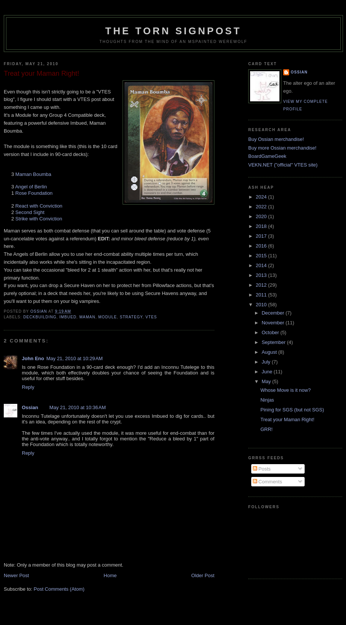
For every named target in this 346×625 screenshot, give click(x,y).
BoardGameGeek (267, 156)
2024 (262, 197)
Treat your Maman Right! (287, 419)
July (267, 362)
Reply (28, 387)
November (274, 322)
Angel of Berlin (31, 186)
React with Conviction (38, 206)
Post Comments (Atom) (59, 589)
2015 (262, 255)
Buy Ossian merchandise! (276, 139)
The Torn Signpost (173, 31)
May (267, 381)
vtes (151, 317)
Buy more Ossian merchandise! (282, 148)
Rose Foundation (34, 193)
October (271, 332)
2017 (262, 236)
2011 (262, 295)
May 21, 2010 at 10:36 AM (77, 407)
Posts (262, 469)
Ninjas (267, 400)
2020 (262, 216)
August (270, 352)
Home (110, 575)
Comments (267, 481)
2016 (262, 246)
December (274, 313)
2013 (262, 275)
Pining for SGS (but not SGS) (292, 410)
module (107, 317)
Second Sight (29, 212)
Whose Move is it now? (285, 390)
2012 (262, 285)
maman (87, 317)
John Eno (33, 358)
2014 (262, 265)
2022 (262, 206)
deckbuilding (39, 317)
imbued (67, 317)
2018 (262, 226)
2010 (262, 304)
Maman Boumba (33, 174)
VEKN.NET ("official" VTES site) (282, 165)
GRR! (266, 429)
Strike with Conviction (38, 219)
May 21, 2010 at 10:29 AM (74, 358)
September (274, 342)
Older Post (202, 575)
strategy (131, 317)
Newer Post (16, 575)
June (268, 371)
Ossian (30, 407)
